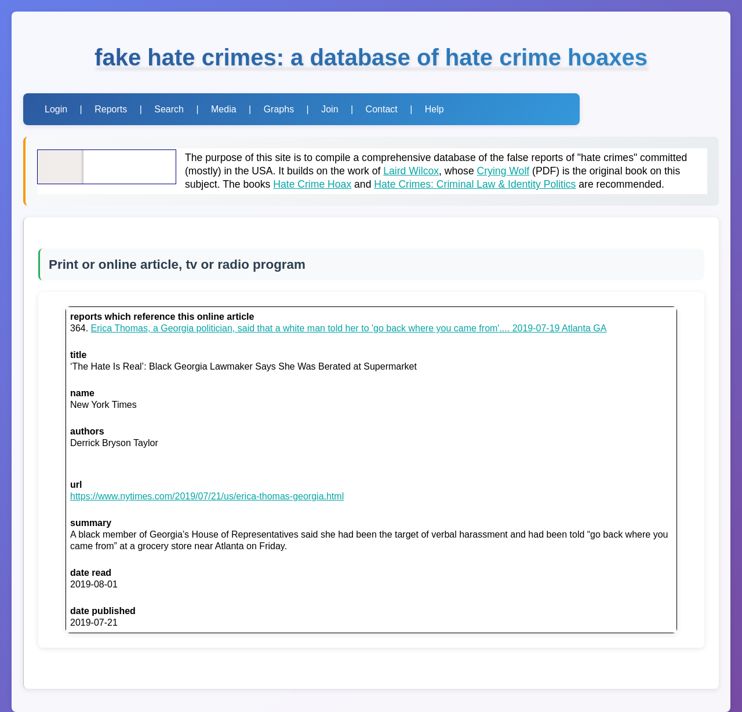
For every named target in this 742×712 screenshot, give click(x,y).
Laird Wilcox (411, 171)
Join (329, 109)
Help (434, 109)
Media (224, 109)
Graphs (279, 109)
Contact (382, 109)
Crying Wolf (503, 171)
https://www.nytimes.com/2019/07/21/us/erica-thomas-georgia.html (207, 496)
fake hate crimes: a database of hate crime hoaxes (371, 57)
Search (169, 109)
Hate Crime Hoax (312, 184)
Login (56, 109)
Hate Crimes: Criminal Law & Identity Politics (475, 184)
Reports (110, 109)
